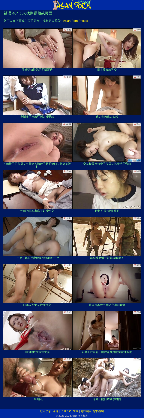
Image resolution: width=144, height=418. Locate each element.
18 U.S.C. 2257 (69, 411)
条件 (55, 411)
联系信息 (45, 411)
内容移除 (85, 411)
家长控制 (98, 411)
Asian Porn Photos (75, 20)
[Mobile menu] (3, 5)
